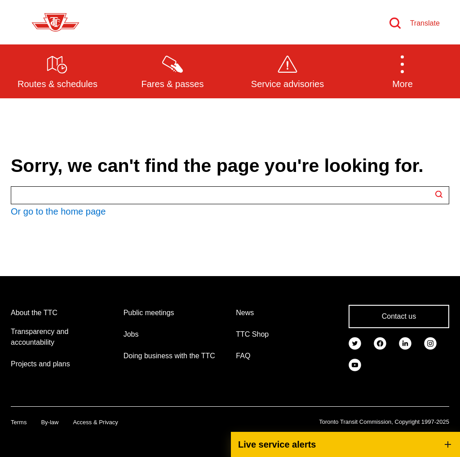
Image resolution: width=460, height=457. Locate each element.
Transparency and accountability (39, 337)
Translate (425, 23)
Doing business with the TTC (169, 356)
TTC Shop (252, 334)
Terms (19, 422)
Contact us (399, 316)
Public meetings (149, 312)
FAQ (243, 356)
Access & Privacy (95, 422)
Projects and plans (40, 364)
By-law (49, 422)
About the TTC (34, 312)
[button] (402, 70)
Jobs (131, 334)
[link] (355, 342)
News (245, 312)
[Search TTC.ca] (230, 195)
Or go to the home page (58, 211)
